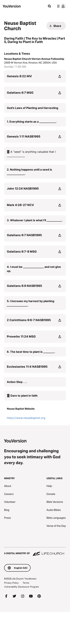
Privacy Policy (11, 582)
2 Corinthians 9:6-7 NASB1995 (29, 320)
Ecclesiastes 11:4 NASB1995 (27, 366)
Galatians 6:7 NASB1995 (24, 235)
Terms (26, 582)
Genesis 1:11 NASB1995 (23, 136)
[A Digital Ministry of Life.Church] (35, 552)
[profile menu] (60, 6)
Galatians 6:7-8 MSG (22, 251)
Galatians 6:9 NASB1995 (24, 286)
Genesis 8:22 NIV (19, 76)
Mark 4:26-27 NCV (20, 205)
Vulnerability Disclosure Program (21, 586)
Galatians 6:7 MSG (20, 92)
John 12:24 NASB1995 (23, 188)
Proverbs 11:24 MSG (21, 336)
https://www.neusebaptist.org (26, 418)
